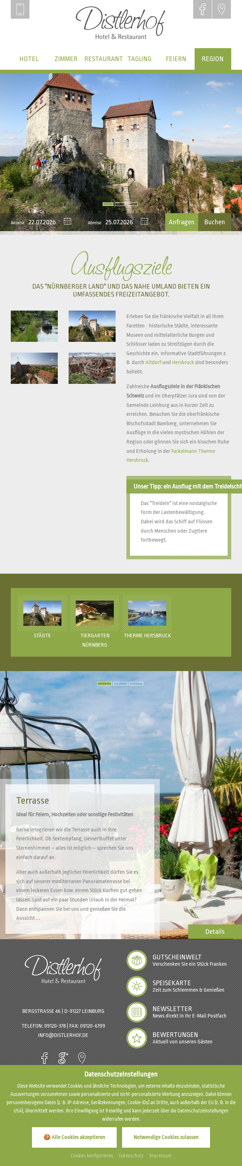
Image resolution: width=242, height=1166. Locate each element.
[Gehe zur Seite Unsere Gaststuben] (215, 931)
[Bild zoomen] (34, 326)
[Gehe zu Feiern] (176, 59)
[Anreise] (46, 222)
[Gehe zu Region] (213, 59)
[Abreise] (123, 222)
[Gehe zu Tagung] (139, 59)
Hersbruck (183, 362)
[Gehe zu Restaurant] (102, 59)
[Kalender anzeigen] (67, 222)
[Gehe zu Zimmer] (65, 59)
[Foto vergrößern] (121, 154)
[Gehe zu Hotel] (29, 59)
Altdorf (153, 362)
